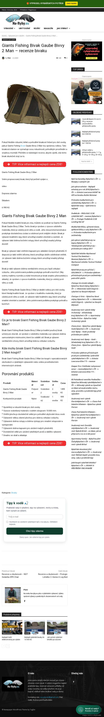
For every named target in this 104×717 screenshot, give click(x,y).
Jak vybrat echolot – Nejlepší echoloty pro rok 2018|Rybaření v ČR (85, 189)
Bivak (23, 145)
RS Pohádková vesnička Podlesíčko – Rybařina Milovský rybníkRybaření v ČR (86, 382)
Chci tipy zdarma (34, 530)
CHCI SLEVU (71, 3)
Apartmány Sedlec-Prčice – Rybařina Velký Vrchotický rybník (85, 318)
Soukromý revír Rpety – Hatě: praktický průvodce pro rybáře (85, 331)
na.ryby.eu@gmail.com (49, 696)
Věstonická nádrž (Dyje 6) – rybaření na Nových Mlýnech (86, 301)
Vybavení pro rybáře (16, 35)
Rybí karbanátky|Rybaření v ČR (84, 178)
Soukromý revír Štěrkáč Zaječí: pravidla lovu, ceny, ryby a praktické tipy (86, 454)
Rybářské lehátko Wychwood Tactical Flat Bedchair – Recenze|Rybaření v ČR (83, 256)
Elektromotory (7, 633)
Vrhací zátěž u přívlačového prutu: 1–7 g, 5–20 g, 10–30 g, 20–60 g (92, 151)
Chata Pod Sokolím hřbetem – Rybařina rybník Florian (86, 404)
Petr (9, 57)
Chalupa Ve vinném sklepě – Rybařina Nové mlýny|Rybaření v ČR (85, 285)
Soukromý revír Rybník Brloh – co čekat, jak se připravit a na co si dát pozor (86, 430)
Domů (4, 35)
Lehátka (50, 633)
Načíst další (86, 161)
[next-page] (8, 645)
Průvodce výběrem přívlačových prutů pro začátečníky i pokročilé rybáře (86, 275)
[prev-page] (3, 645)
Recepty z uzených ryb (80, 181)
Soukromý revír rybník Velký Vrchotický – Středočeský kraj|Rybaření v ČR (83, 312)
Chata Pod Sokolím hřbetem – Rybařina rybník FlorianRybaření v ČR (85, 414)
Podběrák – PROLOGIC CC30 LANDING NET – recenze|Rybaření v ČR (86, 215)
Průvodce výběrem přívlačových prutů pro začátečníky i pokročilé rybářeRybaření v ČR (85, 355)
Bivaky (14, 492)
